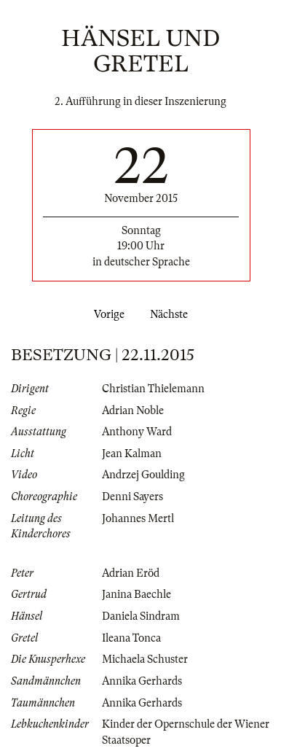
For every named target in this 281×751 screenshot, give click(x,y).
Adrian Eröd (130, 573)
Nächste (172, 314)
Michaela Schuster (145, 659)
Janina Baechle (136, 594)
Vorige (106, 314)
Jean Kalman (132, 453)
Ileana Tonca (131, 638)
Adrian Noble (133, 410)
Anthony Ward (137, 431)
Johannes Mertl (138, 518)
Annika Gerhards (142, 681)
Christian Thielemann (153, 388)
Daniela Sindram (141, 616)
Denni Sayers (132, 496)
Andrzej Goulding (143, 474)
